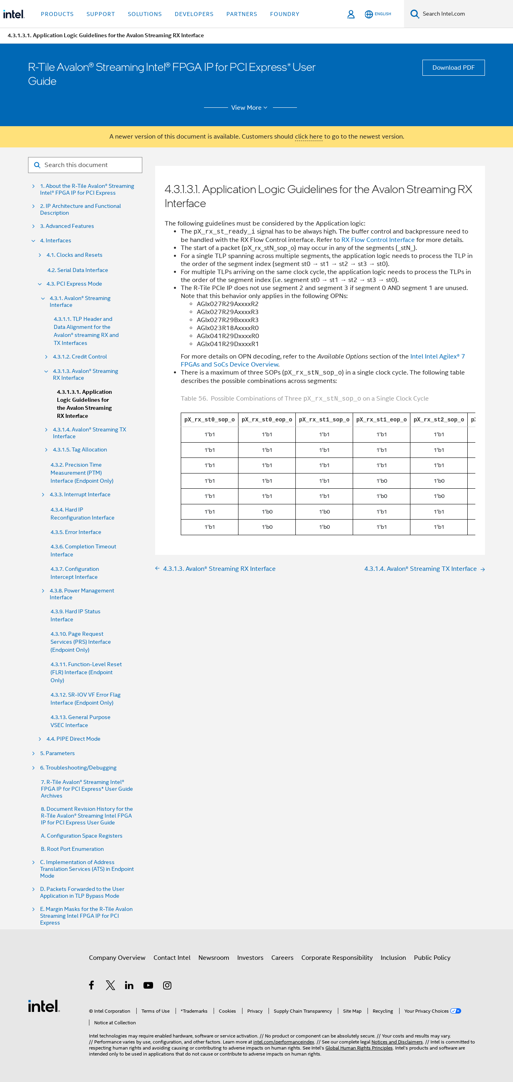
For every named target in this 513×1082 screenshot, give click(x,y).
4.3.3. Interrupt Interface (80, 494)
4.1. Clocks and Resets (74, 255)
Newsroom (213, 958)
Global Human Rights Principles (359, 1048)
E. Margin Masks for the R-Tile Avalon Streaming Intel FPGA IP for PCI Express (86, 916)
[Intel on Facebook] (92, 986)
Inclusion (393, 958)
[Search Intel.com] (466, 14)
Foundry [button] (285, 14)
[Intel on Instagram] (168, 986)
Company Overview (117, 958)
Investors (250, 958)
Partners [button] (241, 14)
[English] (378, 14)
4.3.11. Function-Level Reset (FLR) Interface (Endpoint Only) (86, 672)
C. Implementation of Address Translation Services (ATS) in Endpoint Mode (87, 869)
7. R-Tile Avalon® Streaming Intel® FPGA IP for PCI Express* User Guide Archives (87, 789)
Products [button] (57, 14)
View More (250, 108)
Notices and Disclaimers (397, 1042)
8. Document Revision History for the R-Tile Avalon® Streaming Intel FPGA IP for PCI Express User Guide (87, 816)
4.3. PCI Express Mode (74, 283)
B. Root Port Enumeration (72, 849)
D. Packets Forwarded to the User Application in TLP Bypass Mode (82, 892)
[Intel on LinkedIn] (129, 986)
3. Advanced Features (67, 226)
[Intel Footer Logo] (44, 1005)
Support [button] (101, 14)
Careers (282, 958)
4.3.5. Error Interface (75, 532)
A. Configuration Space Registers (82, 835)
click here (309, 137)
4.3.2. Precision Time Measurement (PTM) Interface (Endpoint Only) (81, 472)
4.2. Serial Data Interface (77, 270)
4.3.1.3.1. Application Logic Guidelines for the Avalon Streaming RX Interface (84, 404)
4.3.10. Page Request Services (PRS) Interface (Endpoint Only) (80, 641)
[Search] (415, 14)
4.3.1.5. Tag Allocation (80, 449)
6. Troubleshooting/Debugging (78, 767)
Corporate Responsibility (337, 958)
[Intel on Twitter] (111, 986)
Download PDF (453, 68)
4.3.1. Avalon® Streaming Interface (80, 301)
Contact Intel (171, 958)
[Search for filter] (85, 165)
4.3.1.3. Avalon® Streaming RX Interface (85, 374)
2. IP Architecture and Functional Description (80, 209)
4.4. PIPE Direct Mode (73, 738)
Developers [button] (194, 14)
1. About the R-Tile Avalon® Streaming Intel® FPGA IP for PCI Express (87, 189)
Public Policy (432, 958)
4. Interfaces (55, 240)
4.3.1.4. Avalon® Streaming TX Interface (89, 433)
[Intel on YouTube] (149, 986)
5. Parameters (57, 753)
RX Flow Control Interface (378, 240)
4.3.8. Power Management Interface (82, 594)
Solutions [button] (145, 14)
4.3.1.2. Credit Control (80, 356)
